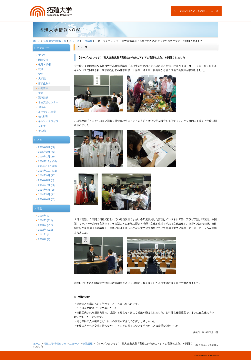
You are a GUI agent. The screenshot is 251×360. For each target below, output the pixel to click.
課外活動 (43, 97)
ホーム (37, 40)
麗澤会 (42, 107)
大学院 (42, 78)
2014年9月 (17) (46, 175)
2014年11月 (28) (47, 165)
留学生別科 (44, 83)
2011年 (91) (45, 234)
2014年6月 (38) (46, 189)
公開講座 (87, 40)
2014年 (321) (45, 220)
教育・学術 (44, 64)
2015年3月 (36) (46, 147)
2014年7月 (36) (46, 185)
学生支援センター (48, 102)
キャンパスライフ (48, 121)
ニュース (74, 40)
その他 (42, 130)
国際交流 (43, 59)
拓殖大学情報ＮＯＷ (55, 40)
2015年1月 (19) (46, 156)
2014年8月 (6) (46, 180)
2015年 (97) (45, 215)
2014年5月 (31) (46, 194)
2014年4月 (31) (46, 199)
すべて (42, 55)
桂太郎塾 (43, 116)
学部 (40, 73)
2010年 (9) (44, 239)
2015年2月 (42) (46, 151)
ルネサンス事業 (47, 111)
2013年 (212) (45, 225)
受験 (40, 92)
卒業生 (42, 125)
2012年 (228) (45, 229)
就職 (40, 69)
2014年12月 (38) (47, 161)
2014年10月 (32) (47, 170)
